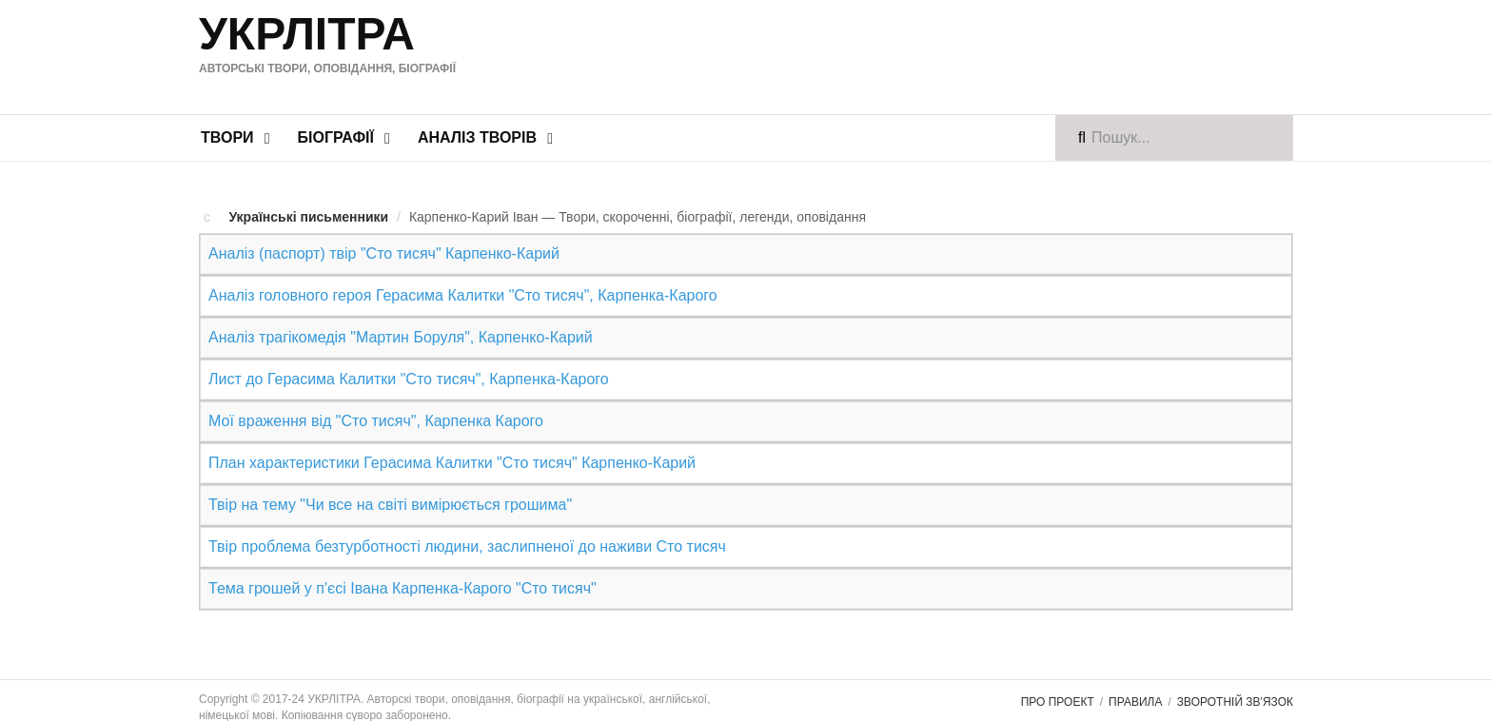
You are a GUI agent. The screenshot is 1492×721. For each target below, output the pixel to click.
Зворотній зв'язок (1235, 702)
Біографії (336, 137)
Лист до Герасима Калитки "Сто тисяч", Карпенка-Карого (408, 379)
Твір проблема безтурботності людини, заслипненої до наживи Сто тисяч (467, 546)
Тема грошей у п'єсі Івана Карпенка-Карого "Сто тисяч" (402, 588)
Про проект (1057, 702)
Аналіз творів (477, 137)
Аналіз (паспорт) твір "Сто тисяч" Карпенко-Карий (384, 253)
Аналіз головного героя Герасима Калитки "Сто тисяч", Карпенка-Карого (462, 295)
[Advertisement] (925, 54)
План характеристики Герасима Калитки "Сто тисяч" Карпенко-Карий (452, 463)
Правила (1135, 702)
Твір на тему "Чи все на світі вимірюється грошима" (390, 505)
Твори (227, 137)
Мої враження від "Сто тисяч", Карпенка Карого (375, 421)
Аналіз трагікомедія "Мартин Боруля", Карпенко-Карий (400, 337)
